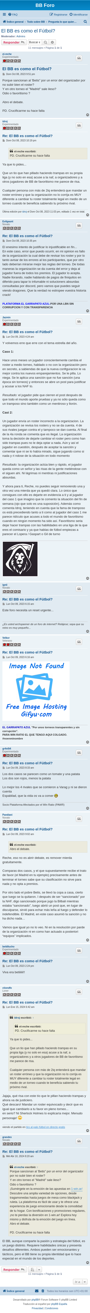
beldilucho (8, 946)
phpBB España (59, 1304)
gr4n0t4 (6, 748)
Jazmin (6, 317)
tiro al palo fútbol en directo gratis (45, 1127)
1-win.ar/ (76, 1189)
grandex (7, 1137)
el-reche (7, 54)
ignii (4, 585)
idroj (5, 121)
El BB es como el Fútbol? (28, 30)
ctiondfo (7, 988)
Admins (21, 36)
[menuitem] (13, 14)
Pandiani (7, 814)
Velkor (6, 638)
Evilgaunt (7, 221)
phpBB (35, 1299)
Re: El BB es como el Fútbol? (27, 136)
